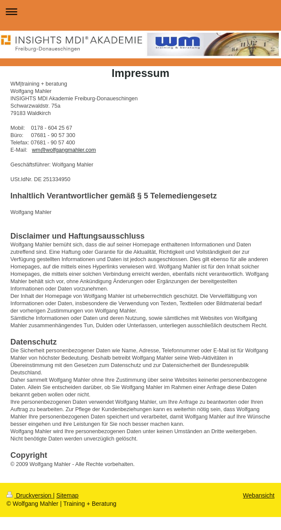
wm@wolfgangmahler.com (64, 150)
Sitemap (67, 495)
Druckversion (29, 495)
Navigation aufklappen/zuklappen (140, 11)
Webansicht (259, 495)
